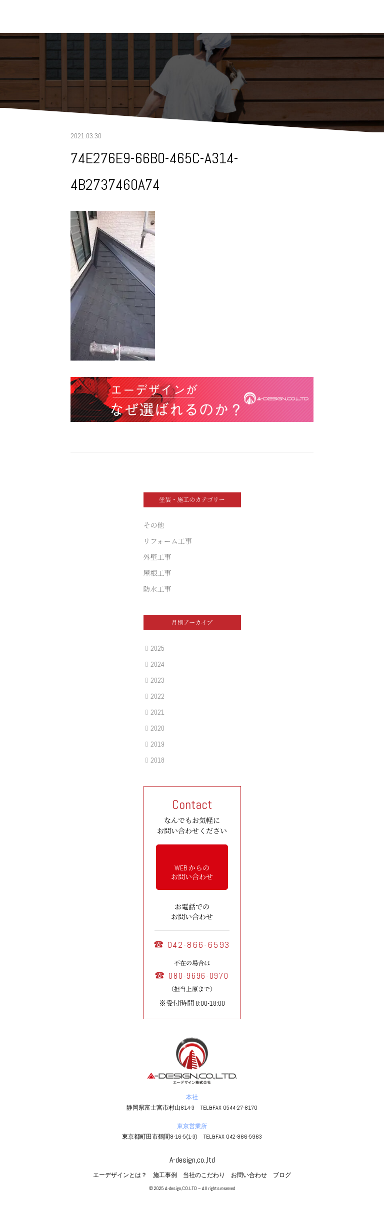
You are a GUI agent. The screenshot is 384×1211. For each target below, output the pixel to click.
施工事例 (165, 1175)
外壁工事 (158, 557)
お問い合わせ (249, 1175)
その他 (154, 525)
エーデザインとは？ (120, 1175)
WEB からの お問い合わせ (192, 872)
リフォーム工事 (168, 541)
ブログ (282, 1175)
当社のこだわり (204, 1175)
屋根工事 (158, 573)
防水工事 (158, 589)
